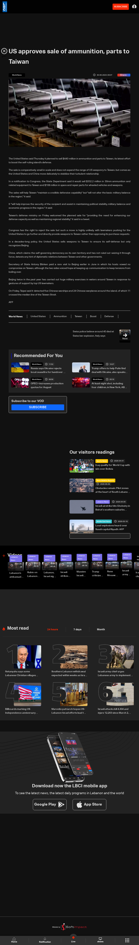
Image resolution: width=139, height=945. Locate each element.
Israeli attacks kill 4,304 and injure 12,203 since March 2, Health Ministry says (113, 710)
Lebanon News (103, 502)
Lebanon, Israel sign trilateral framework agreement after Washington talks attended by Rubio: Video (50, 574)
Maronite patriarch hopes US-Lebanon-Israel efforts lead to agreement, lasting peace (68, 710)
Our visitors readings (92, 452)
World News (36, 364)
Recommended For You (38, 356)
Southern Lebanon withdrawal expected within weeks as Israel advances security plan (69, 673)
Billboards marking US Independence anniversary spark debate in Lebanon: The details (22, 710)
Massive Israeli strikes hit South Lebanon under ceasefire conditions (83, 573)
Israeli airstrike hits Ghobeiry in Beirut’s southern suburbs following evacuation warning (112, 508)
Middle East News (104, 521)
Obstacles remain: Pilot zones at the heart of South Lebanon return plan (112, 490)
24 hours (52, 629)
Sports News (102, 461)
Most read (18, 628)
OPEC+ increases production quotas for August (47, 385)
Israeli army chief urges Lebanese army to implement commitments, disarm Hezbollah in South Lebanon (116, 673)
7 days (76, 629)
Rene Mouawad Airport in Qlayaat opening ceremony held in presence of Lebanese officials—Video (113, 573)
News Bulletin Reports (105, 480)
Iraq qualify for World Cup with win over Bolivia (112, 467)
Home (14, 940)
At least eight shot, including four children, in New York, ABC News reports (109, 385)
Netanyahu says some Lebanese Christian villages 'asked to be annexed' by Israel (22, 673)
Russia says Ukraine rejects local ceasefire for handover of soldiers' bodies (48, 370)
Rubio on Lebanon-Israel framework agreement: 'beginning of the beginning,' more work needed (33, 574)
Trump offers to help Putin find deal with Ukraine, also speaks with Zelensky (109, 370)
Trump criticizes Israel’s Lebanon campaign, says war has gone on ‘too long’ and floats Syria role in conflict (98, 573)
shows (100, 940)
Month (99, 629)
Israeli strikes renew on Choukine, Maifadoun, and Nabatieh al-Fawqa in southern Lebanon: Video (67, 574)
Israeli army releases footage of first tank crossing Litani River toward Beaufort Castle (127, 572)
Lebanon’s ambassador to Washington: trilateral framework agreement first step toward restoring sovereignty (17, 575)
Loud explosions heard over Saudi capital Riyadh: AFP (111, 527)
